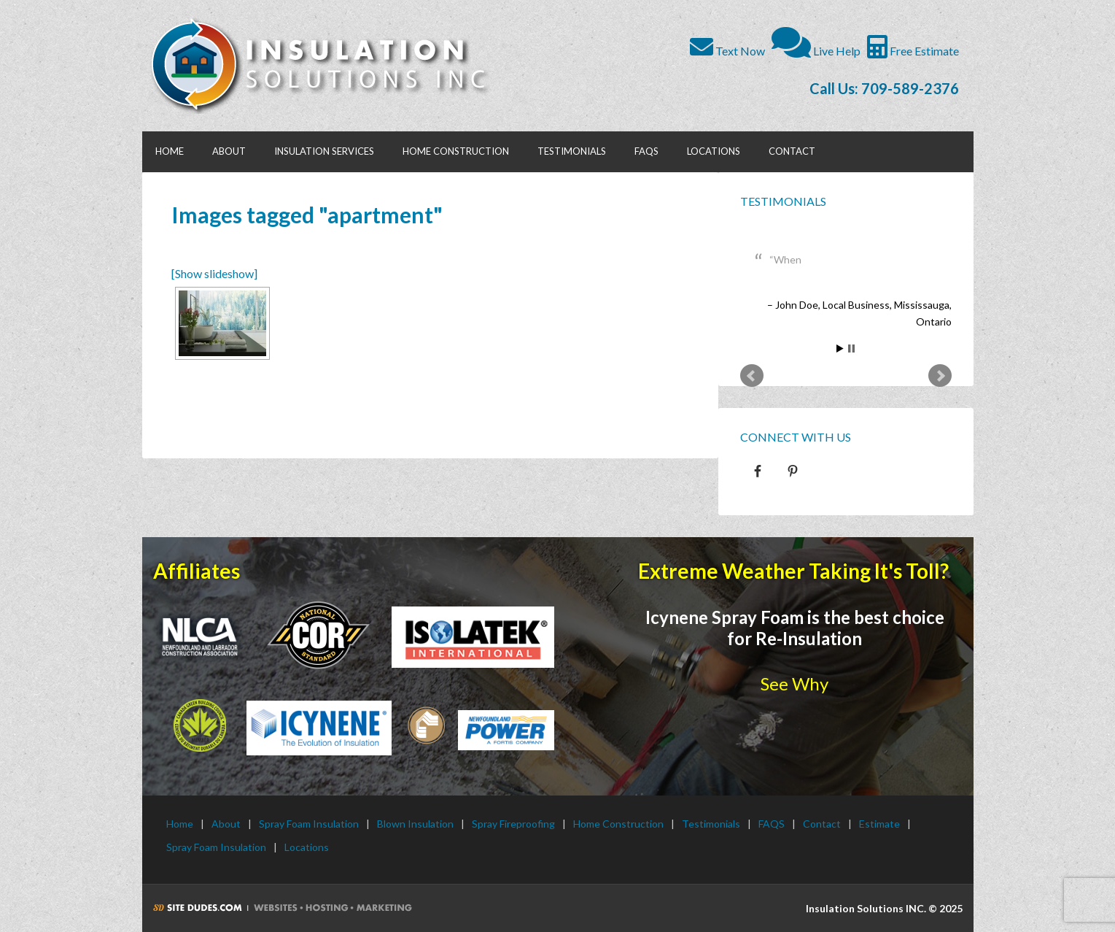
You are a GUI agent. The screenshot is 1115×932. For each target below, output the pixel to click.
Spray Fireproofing (513, 823)
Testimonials (783, 201)
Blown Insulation (415, 823)
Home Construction (618, 823)
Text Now (727, 51)
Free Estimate (913, 51)
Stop (851, 348)
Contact (822, 823)
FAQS (771, 823)
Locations (306, 847)
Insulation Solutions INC (326, 66)
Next (940, 376)
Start (840, 348)
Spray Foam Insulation (309, 823)
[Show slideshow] (214, 273)
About (226, 823)
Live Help (816, 51)
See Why (794, 683)
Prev (752, 376)
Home (179, 823)
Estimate (879, 823)
